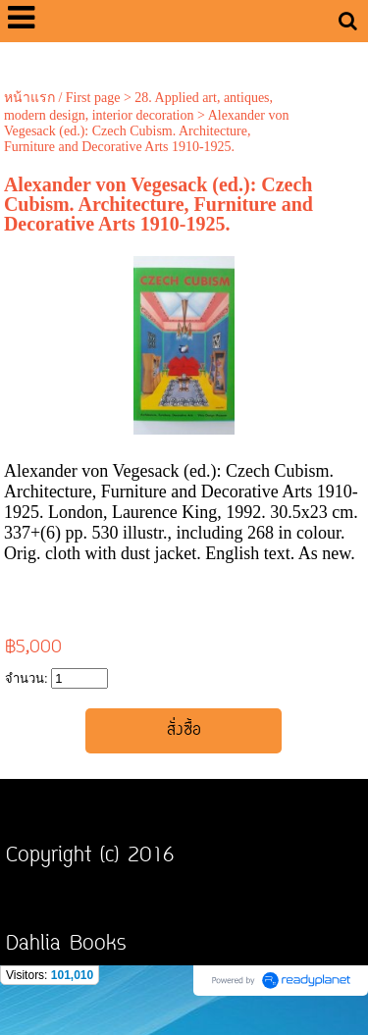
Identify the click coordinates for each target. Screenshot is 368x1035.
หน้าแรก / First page (62, 97)
